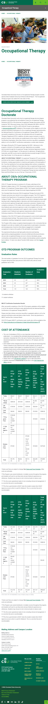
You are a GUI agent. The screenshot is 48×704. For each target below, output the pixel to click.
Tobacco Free (5, 694)
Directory (27, 668)
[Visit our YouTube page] (8, 702)
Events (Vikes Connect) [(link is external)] (28, 675)
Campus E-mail (28, 662)
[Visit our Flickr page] (12, 702)
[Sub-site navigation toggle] (24, 8)
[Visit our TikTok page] (22, 702)
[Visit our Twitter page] (5, 702)
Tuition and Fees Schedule (33, 469)
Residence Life (39, 678)
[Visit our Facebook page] (2, 702)
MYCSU (38, 664)
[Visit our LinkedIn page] (15, 702)
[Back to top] (46, 702)
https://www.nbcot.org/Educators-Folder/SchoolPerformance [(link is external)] (22, 322)
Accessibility (5, 696)
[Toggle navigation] (45, 2)
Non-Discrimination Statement (10, 692)
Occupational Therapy (10, 8)
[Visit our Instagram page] (19, 702)
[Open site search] (40, 2)
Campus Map (27, 665)
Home (3, 13)
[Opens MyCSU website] (35, 2)
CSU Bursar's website (20, 358)
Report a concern (38, 674)
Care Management (39, 667)
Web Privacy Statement (8, 690)
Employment (27, 671)
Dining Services (40, 671)
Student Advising (40, 681)
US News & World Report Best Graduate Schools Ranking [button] (18, 102)
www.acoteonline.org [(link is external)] (9, 128)
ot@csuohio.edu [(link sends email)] (6, 650)
